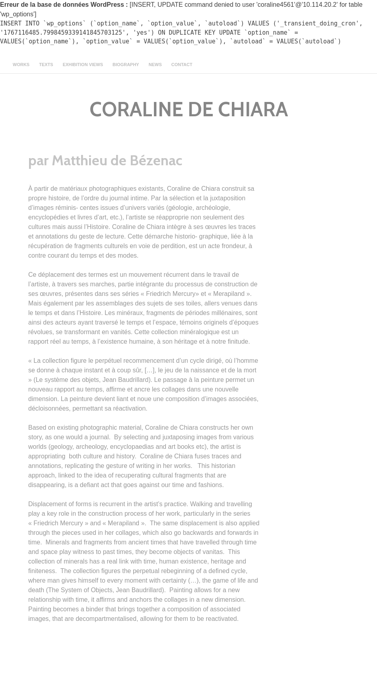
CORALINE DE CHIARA (188, 109)
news (155, 64)
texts (46, 64)
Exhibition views (83, 64)
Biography (126, 64)
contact (181, 64)
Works (21, 64)
